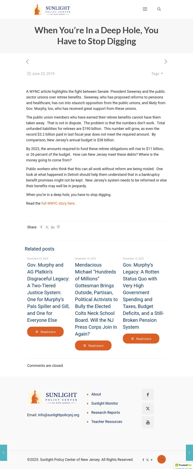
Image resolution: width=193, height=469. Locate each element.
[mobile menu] (145, 9)
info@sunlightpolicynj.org (58, 415)
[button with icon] (148, 395)
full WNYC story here (58, 203)
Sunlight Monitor (104, 403)
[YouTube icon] (151, 460)
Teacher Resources (106, 421)
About (96, 394)
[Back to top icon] (161, 459)
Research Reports (105, 412)
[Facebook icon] (143, 460)
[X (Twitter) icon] (147, 460)
